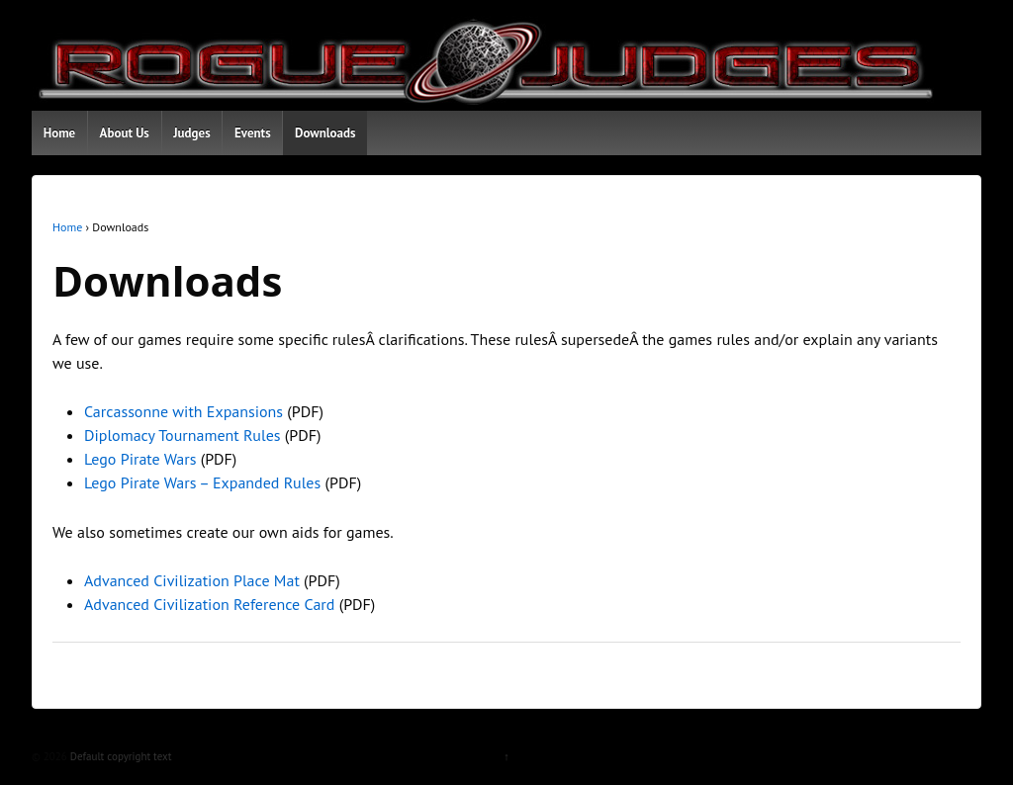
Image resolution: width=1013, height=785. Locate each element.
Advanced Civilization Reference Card (209, 604)
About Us (124, 133)
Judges (191, 133)
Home (60, 133)
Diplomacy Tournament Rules (182, 435)
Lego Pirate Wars (140, 459)
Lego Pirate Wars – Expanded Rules (202, 482)
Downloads (325, 133)
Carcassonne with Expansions (183, 411)
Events (252, 133)
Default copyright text (119, 756)
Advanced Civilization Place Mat (192, 580)
